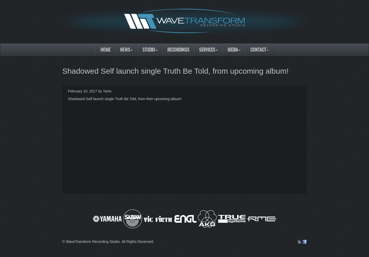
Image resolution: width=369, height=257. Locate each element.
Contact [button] (259, 49)
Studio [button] (150, 49)
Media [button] (234, 49)
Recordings (178, 49)
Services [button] (208, 49)
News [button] (126, 49)
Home (105, 49)
